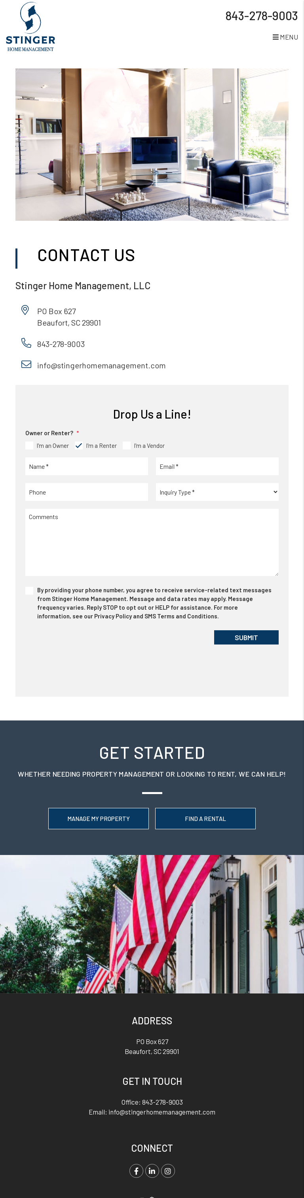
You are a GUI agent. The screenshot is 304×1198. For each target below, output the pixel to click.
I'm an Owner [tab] (52, 445)
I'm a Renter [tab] (101, 445)
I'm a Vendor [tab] (149, 445)
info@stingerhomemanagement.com (101, 365)
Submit (246, 637)
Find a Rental (205, 818)
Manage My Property (98, 818)
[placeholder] (86, 466)
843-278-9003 (262, 15)
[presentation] (81, 645)
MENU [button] (285, 37)
